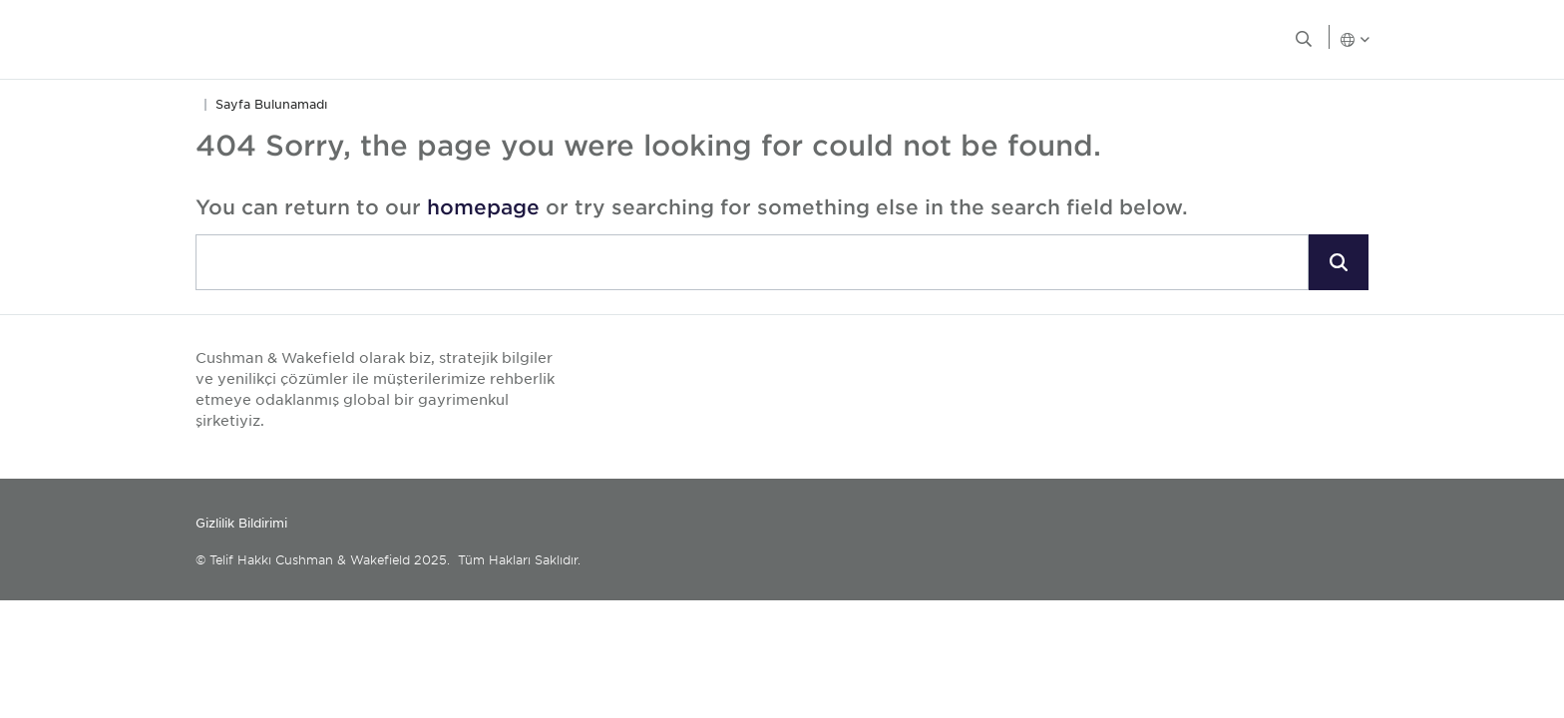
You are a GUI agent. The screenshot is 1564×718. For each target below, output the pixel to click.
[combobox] (752, 263)
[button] (1338, 262)
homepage (483, 206)
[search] (752, 262)
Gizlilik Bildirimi (241, 523)
